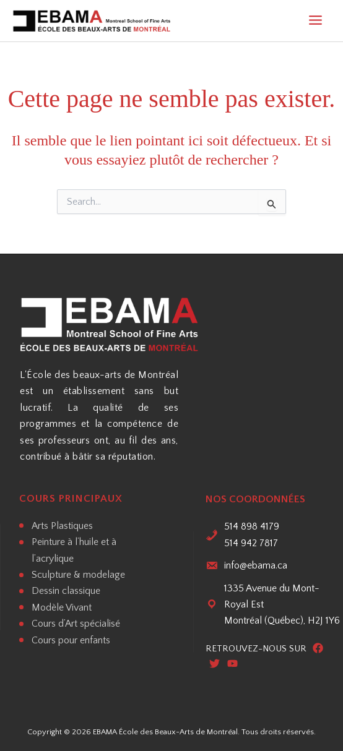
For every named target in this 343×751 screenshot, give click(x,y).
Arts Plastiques (62, 525)
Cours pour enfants (71, 640)
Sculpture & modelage (78, 574)
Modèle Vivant (62, 607)
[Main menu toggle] (315, 21)
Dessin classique (66, 590)
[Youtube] (232, 664)
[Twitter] (214, 664)
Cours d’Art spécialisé (76, 623)
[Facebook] (318, 649)
